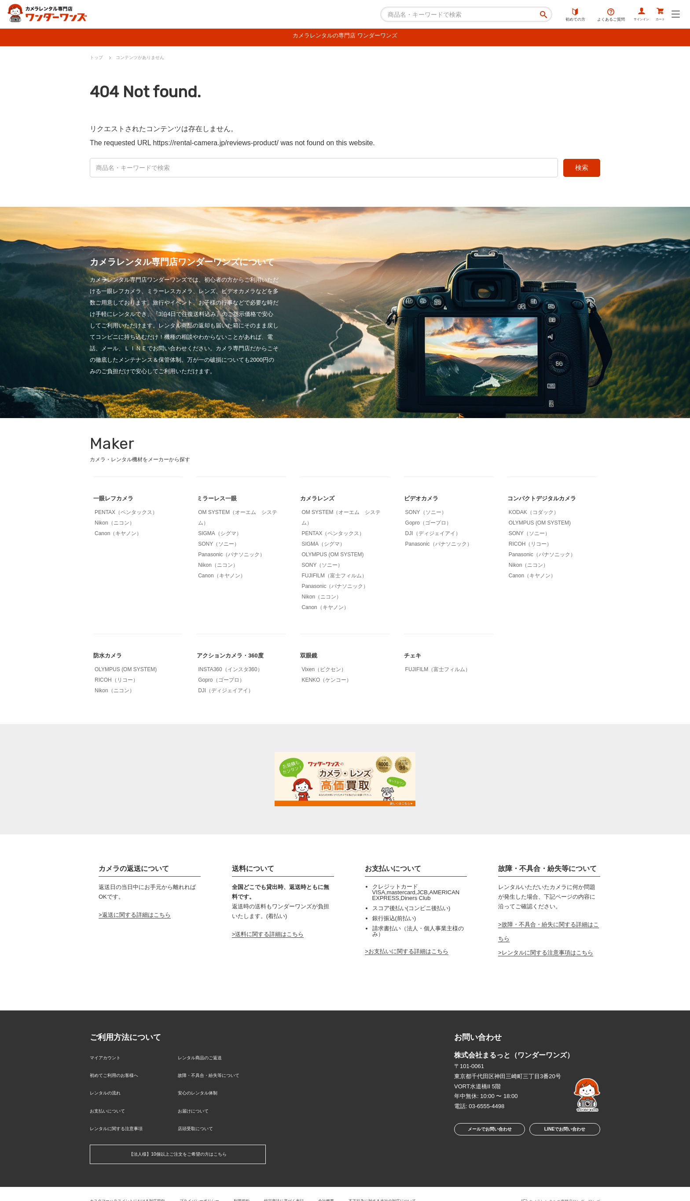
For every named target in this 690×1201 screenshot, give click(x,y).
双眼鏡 (310, 657)
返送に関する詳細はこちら (136, 917)
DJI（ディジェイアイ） (433, 536)
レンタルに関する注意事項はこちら (547, 954)
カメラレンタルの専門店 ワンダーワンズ (345, 37)
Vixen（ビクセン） (323, 671)
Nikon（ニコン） (115, 525)
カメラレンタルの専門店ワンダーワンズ (556, 1186)
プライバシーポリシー (220, 1185)
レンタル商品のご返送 (206, 1058)
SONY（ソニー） (218, 546)
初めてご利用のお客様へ (121, 1073)
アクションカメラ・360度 (238, 657)
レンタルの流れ (110, 1087)
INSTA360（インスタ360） (230, 671)
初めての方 (557, 15)
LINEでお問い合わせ (564, 1133)
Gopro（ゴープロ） (428, 525)
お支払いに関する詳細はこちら (408, 953)
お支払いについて (113, 1101)
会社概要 (365, 1185)
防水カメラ (110, 657)
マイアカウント (110, 1058)
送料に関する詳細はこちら (269, 936)
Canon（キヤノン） (118, 536)
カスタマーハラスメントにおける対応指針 (136, 1185)
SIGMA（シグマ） (220, 536)
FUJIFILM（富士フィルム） (334, 578)
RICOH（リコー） (530, 546)
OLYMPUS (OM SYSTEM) (332, 557)
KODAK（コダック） (534, 514)
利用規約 (269, 1185)
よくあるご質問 (593, 15)
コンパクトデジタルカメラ (549, 500)
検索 (581, 170)
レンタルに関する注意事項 (124, 1116)
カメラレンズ (321, 500)
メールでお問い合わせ (487, 1133)
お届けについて (198, 1101)
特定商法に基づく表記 (317, 1185)
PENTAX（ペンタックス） (126, 514)
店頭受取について (201, 1116)
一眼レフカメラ (118, 500)
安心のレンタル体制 (203, 1087)
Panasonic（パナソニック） (231, 557)
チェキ (414, 657)
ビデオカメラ (425, 500)
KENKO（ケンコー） (326, 682)
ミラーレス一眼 (221, 500)
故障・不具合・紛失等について (218, 1073)
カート (656, 15)
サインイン (629, 15)
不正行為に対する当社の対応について (431, 1185)
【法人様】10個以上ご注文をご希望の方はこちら (177, 1140)
